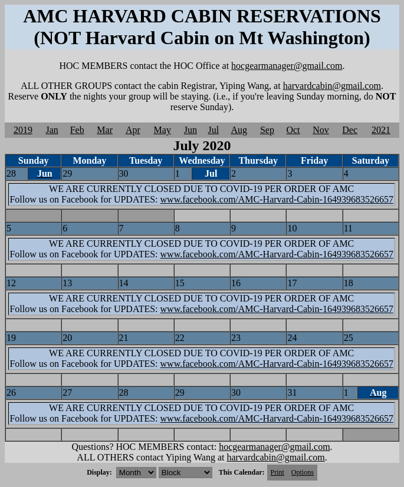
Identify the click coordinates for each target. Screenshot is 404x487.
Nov (321, 130)
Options (302, 472)
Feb (77, 130)
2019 (23, 130)
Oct (293, 130)
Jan (51, 130)
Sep (267, 130)
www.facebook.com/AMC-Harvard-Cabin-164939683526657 (276, 199)
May (162, 130)
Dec (349, 130)
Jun (190, 130)
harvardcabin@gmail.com (332, 86)
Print (277, 472)
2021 (381, 130)
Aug (239, 130)
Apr (133, 130)
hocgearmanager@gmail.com (286, 66)
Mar (105, 130)
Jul (213, 130)
